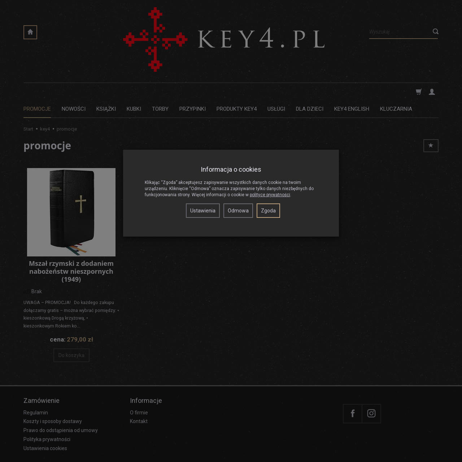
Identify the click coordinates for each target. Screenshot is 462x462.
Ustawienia (202, 211)
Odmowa (238, 211)
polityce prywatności (270, 194)
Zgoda (268, 211)
